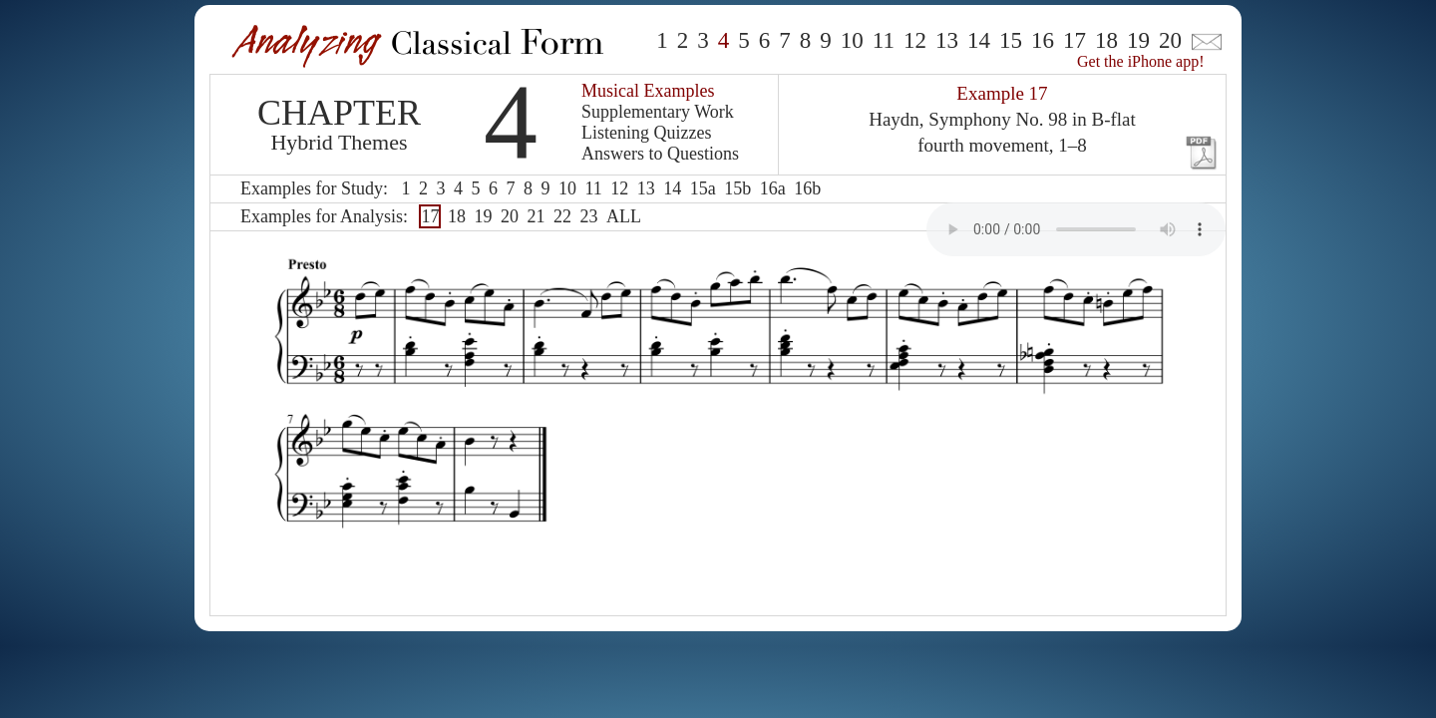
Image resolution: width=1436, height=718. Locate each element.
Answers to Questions (660, 154)
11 (884, 40)
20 (1170, 40)
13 (946, 40)
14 (978, 40)
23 (588, 216)
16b (807, 188)
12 (914, 40)
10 (852, 40)
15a (703, 188)
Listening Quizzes (646, 133)
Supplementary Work (657, 112)
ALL (623, 216)
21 (535, 216)
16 (1042, 40)
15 (1010, 40)
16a (773, 188)
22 (562, 216)
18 (1106, 40)
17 (1074, 40)
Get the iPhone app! (1141, 61)
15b (737, 188)
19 (1138, 40)
